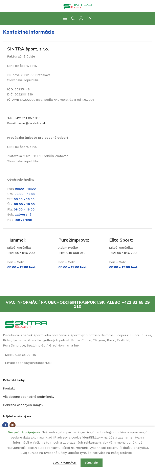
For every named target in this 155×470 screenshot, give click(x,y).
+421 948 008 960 (72, 253)
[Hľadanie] (73, 18)
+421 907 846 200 (21, 253)
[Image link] (25, 324)
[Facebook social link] (5, 425)
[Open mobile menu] (65, 18)
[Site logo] (77, 6)
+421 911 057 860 (27, 118)
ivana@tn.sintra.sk (32, 123)
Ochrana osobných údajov (23, 405)
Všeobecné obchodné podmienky (28, 397)
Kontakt (9, 388)
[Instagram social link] (12, 425)
